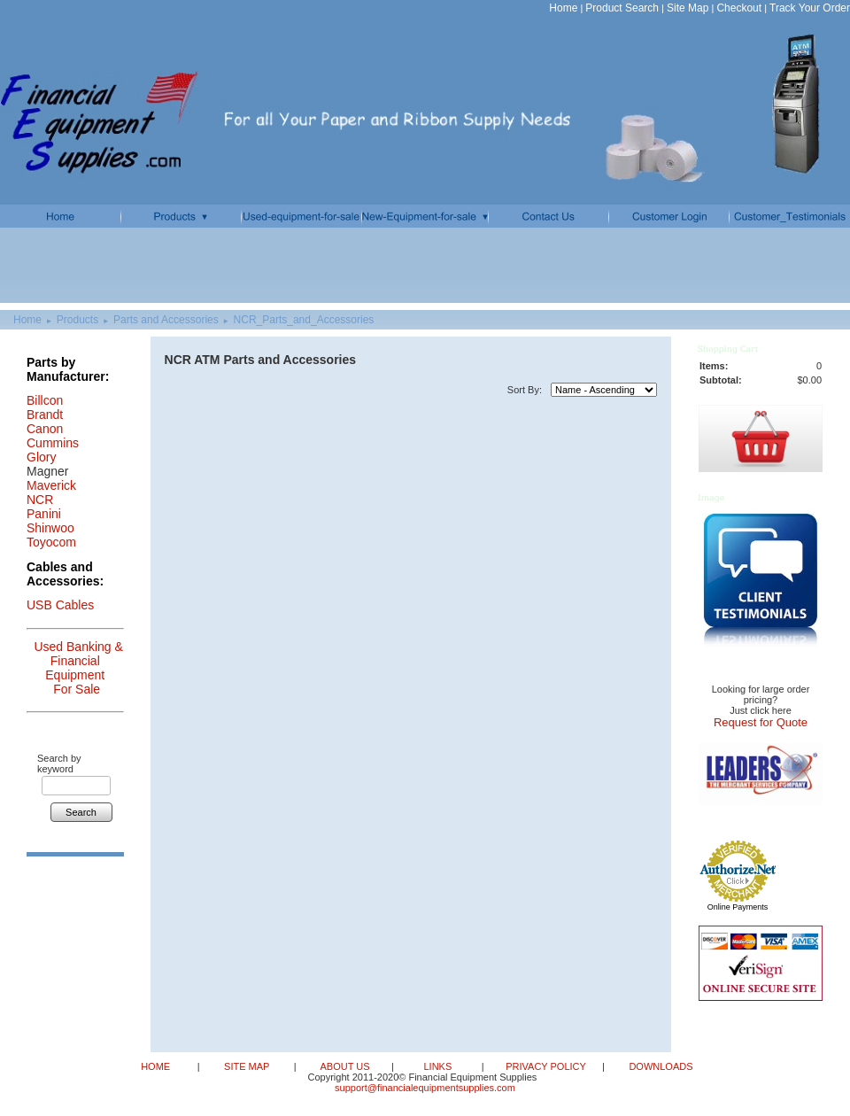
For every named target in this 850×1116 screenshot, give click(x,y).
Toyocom (51, 542)
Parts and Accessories (166, 320)
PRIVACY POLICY (545, 1066)
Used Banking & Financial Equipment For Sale (78, 667)
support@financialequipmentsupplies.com (425, 1087)
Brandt (45, 414)
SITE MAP (246, 1066)
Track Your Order (809, 8)
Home (563, 8)
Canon (45, 429)
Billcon (45, 400)
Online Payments (738, 907)
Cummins (53, 443)
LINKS (437, 1066)
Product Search (622, 8)
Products (77, 320)
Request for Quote (761, 722)
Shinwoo (50, 528)
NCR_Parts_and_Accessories (304, 320)
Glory (41, 457)
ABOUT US (346, 1066)
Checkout (738, 8)
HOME (157, 1066)
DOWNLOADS (659, 1066)
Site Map (687, 8)
